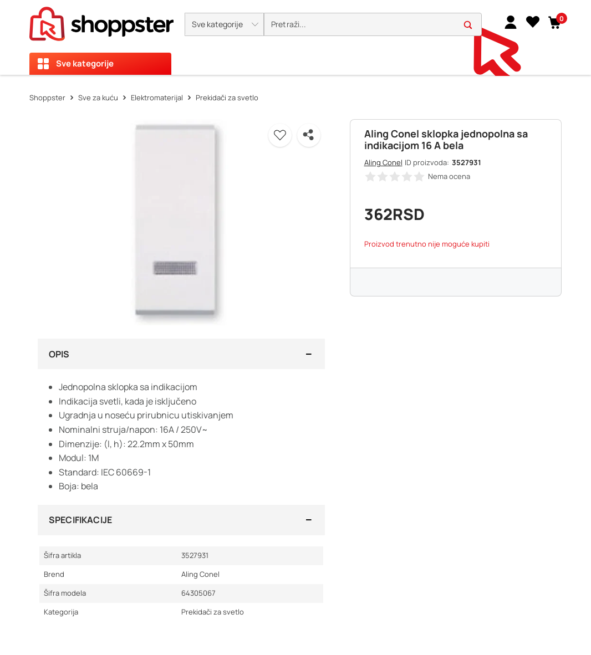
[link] (510, 21)
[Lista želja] (532, 21)
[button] (224, 24)
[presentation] (295, 37)
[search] (373, 25)
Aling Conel (383, 162)
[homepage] (101, 20)
